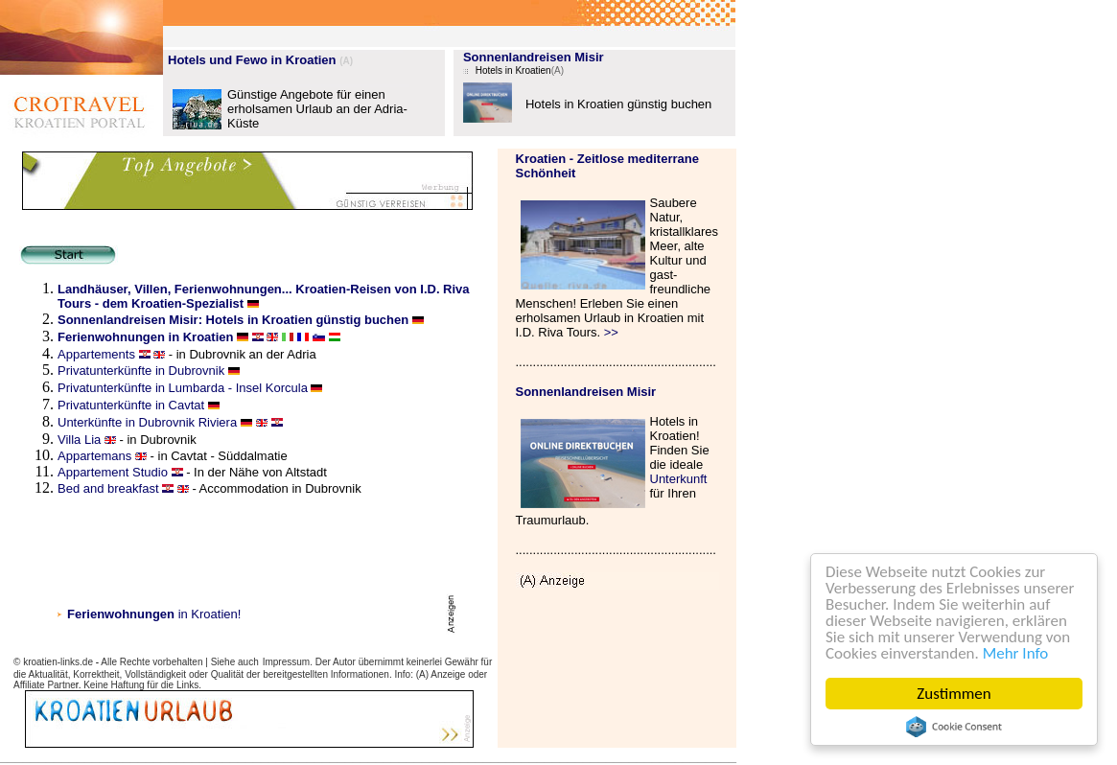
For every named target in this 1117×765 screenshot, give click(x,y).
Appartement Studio (113, 472)
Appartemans (94, 456)
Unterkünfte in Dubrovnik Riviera (149, 422)
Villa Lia (79, 439)
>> (611, 332)
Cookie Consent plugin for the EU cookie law (954, 726)
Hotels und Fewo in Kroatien (252, 60)
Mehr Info (1016, 653)
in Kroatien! (154, 614)
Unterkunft (679, 479)
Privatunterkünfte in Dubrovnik (143, 370)
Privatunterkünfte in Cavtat (131, 405)
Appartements (98, 354)
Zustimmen (953, 694)
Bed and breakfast (108, 488)
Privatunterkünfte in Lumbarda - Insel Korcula (183, 388)
